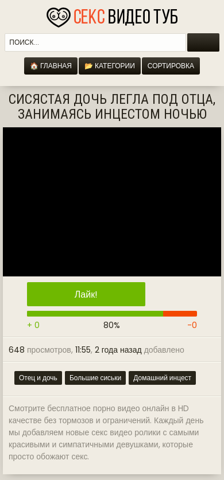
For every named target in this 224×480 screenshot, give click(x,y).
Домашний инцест (162, 378)
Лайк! (86, 294)
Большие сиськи (95, 378)
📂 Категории (109, 66)
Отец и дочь (38, 378)
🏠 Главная (51, 66)
